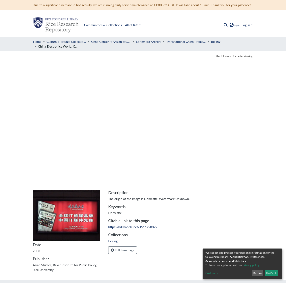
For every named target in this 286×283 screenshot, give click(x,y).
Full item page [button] (122, 250)
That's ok (271, 273)
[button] (234, 25)
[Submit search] (225, 25)
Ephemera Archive (148, 41)
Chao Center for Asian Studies (111, 41)
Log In (246, 25)
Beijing (215, 41)
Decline (257, 273)
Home (37, 41)
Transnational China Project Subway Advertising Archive (186, 41)
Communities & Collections (103, 25)
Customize (211, 273)
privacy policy (251, 265)
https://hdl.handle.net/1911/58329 (132, 227)
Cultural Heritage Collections (66, 41)
